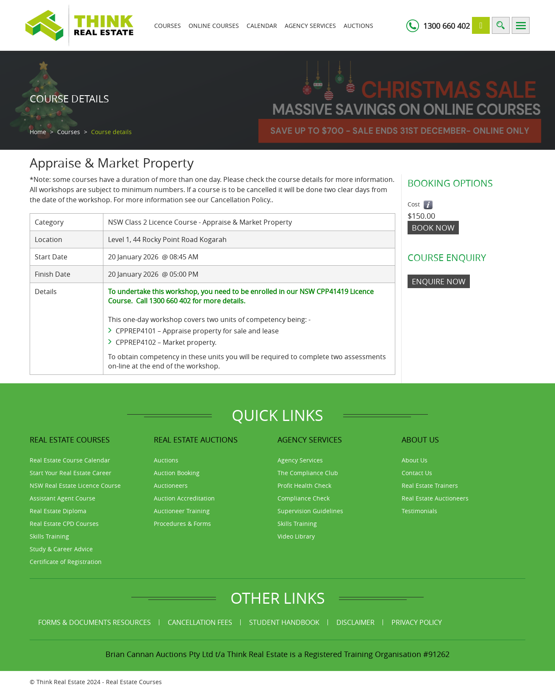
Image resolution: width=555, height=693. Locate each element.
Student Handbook (284, 622)
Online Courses (214, 26)
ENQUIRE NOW (439, 281)
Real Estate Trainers (430, 485)
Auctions (358, 26)
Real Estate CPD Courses (64, 524)
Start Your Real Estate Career (70, 473)
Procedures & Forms (182, 524)
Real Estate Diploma (58, 511)
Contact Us (417, 473)
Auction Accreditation (184, 498)
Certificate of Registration (66, 562)
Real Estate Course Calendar (70, 460)
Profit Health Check (304, 485)
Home (38, 132)
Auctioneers (171, 485)
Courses (167, 26)
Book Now (433, 228)
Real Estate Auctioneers (435, 498)
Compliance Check (304, 498)
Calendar (262, 26)
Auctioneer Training (182, 511)
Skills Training (49, 536)
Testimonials (419, 511)
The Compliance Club (308, 473)
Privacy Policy (416, 622)
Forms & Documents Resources (94, 622)
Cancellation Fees (200, 622)
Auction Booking (177, 473)
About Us (414, 460)
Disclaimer (355, 622)
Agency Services (310, 26)
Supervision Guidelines (310, 511)
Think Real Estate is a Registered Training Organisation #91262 (338, 654)
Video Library (296, 536)
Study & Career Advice (61, 549)
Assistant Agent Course (62, 498)
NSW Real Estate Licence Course (75, 485)
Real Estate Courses (134, 682)
